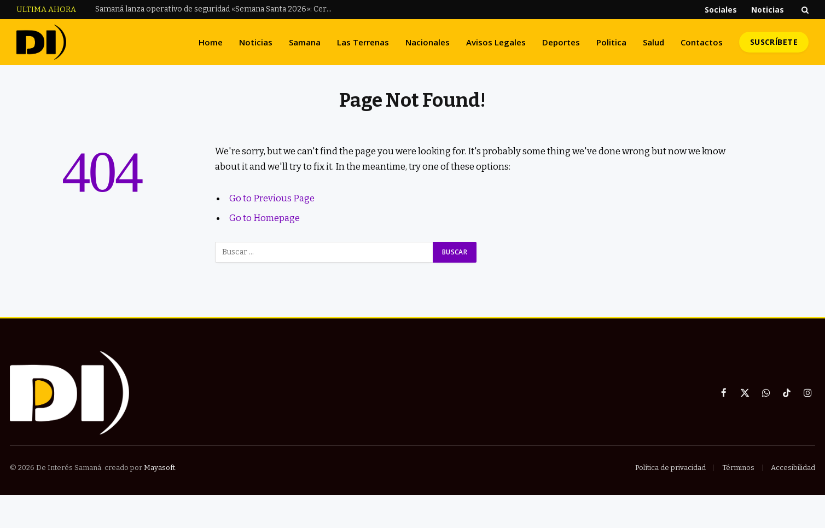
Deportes (561, 42)
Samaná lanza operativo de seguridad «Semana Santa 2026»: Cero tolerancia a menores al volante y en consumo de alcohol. (218, 9)
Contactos (702, 42)
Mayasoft (159, 467)
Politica (611, 42)
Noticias (767, 9)
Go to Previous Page (272, 198)
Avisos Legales (496, 42)
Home (211, 42)
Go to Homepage (264, 217)
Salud (653, 42)
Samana (305, 42)
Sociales (721, 9)
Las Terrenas (363, 42)
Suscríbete (774, 42)
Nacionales (427, 42)
